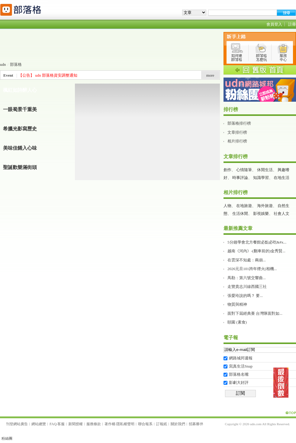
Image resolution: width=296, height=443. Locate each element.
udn (3, 64)
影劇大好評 (239, 382)
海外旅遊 (265, 205)
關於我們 (178, 424)
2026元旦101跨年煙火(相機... (252, 268)
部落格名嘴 (239, 374)
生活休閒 (240, 213)
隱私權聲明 (125, 424)
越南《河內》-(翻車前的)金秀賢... (256, 251)
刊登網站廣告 (17, 424)
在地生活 (281, 177)
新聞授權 (75, 424)
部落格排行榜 (239, 123)
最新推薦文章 (238, 228)
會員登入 (274, 24)
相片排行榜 (237, 141)
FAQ (53, 424)
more (210, 75)
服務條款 (93, 424)
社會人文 (281, 213)
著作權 (110, 424)
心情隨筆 (244, 169)
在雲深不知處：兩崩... (246, 260)
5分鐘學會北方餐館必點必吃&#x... (256, 242)
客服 (61, 424)
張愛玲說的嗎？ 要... (245, 295)
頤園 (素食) (237, 322)
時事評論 (240, 177)
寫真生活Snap (241, 366)
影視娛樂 (261, 213)
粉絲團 (7, 438)
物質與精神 (237, 304)
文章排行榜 (237, 132)
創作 (227, 169)
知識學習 (261, 177)
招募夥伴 (196, 424)
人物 (227, 205)
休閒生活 (265, 169)
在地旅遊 (244, 205)
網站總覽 (38, 424)
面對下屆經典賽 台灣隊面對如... (254, 313)
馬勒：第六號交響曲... (246, 278)
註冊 (292, 24)
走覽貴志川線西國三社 (247, 286)
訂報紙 (161, 424)
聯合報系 (145, 424)
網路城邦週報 (241, 358)
